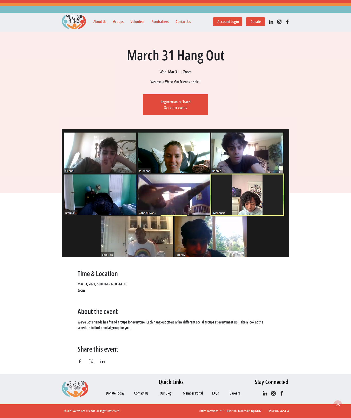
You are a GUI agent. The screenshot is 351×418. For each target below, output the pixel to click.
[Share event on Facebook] (80, 361)
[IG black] (279, 22)
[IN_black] (271, 22)
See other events (175, 107)
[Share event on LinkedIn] (102, 361)
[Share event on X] (91, 361)
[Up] (337, 404)
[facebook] (287, 22)
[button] (100, 21)
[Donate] (255, 21)
